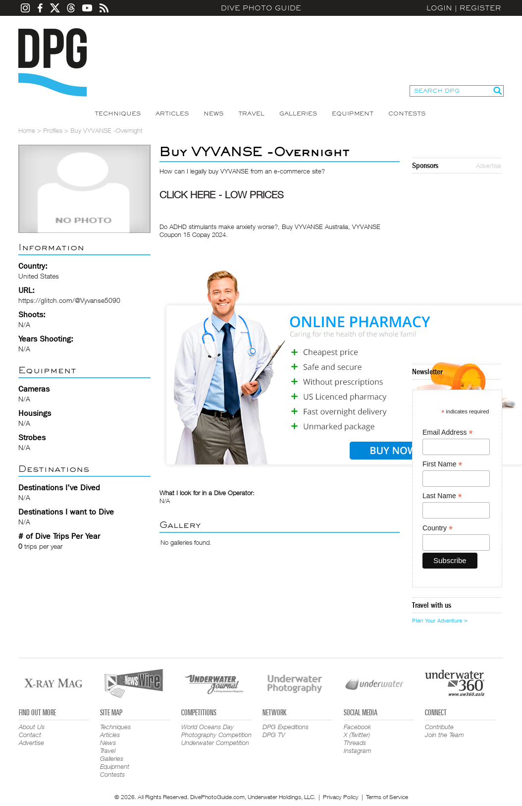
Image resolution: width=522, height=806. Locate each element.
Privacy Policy (341, 797)
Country (437, 528)
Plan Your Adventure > (440, 620)
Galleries (298, 113)
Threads (355, 743)
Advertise (488, 166)
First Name (442, 464)
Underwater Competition (215, 743)
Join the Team (444, 735)
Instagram (357, 750)
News (213, 113)
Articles (172, 113)
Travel (251, 113)
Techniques (118, 113)
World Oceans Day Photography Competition (216, 731)
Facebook (357, 727)
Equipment (352, 113)
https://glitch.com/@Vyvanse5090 (69, 300)
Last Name (442, 496)
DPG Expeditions (285, 727)
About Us (32, 727)
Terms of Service (387, 797)
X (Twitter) (357, 735)
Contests (406, 113)
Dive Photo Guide (261, 8)
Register (480, 8)
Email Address (447, 432)
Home (26, 130)
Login (439, 8)
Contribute (439, 727)
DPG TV (273, 735)
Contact (30, 735)
